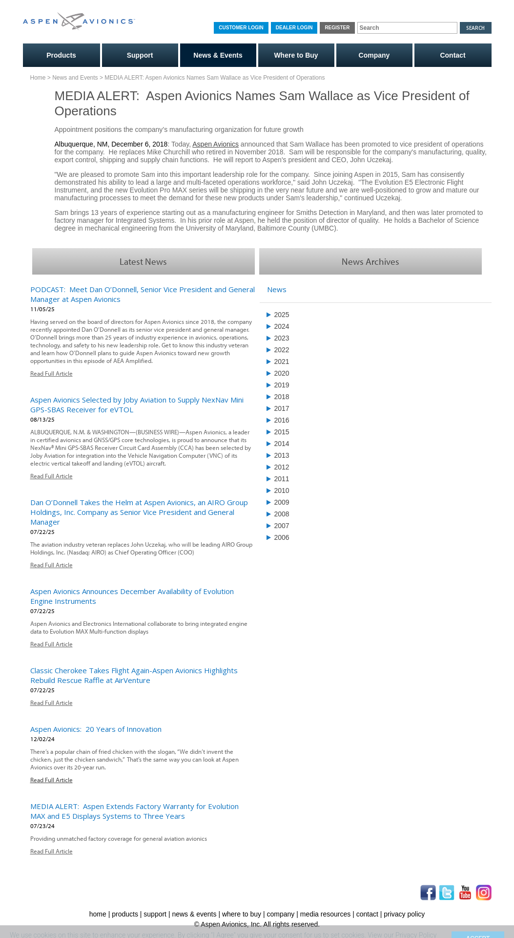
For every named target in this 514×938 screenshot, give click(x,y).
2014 (281, 444)
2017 (281, 408)
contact (367, 914)
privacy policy (404, 914)
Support (140, 55)
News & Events (217, 55)
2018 (281, 397)
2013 (281, 455)
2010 (281, 490)
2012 (281, 467)
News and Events (75, 77)
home (97, 914)
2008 (281, 514)
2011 (281, 479)
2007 (281, 526)
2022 (281, 350)
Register (337, 27)
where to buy (241, 914)
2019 (281, 385)
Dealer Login (294, 27)
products (125, 914)
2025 (281, 315)
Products (61, 55)
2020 (281, 373)
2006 (281, 537)
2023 (281, 338)
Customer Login (241, 27)
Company (374, 55)
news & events (194, 914)
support (155, 914)
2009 (281, 502)
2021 (281, 361)
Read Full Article (51, 373)
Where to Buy (296, 55)
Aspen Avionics (215, 144)
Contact (452, 55)
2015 (281, 432)
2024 (281, 326)
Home (38, 77)
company (281, 914)
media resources (325, 914)
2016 (281, 420)
